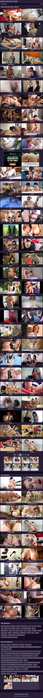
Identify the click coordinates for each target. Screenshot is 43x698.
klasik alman (3, 666)
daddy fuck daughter (27, 628)
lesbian (17, 630)
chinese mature (23, 632)
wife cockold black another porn (27, 655)
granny (6, 628)
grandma (37, 632)
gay (13, 630)
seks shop (17, 669)
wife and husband (11, 635)
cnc (24, 662)
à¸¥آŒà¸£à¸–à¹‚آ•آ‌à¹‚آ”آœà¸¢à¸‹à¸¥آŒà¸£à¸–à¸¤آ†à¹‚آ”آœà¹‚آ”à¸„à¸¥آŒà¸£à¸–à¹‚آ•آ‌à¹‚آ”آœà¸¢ (16, 664)
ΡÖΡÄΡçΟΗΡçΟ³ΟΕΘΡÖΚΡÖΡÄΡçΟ (7, 669)
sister (33, 632)
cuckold (28, 632)
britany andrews (15, 644)
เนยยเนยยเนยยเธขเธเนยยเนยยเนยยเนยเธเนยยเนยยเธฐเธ (21, 651)
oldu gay (8, 644)
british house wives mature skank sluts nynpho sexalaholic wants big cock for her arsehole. (22, 653)
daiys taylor (3, 673)
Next (28, 454)
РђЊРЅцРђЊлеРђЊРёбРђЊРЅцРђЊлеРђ (9, 660)
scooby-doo (13, 626)
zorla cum (21, 660)
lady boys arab (28, 644)
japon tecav (3, 655)
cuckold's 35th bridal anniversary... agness (9, 637)
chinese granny (4, 635)
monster (35, 664)
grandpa (39, 626)
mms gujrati (25, 669)
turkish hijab (34, 630)
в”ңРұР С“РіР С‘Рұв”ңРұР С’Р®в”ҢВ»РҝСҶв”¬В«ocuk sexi (12, 662)
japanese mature (24, 626)
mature (21, 630)
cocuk (2, 653)
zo (21, 669)
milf (32, 626)
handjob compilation (21, 635)
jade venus (9, 655)
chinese (18, 628)
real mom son (14, 673)
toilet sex (36, 655)
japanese (10, 632)
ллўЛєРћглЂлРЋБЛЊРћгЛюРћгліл (33, 662)
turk (29, 626)
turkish (10, 630)
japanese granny (4, 630)
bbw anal (13, 628)
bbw (9, 628)
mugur (2, 649)
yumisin (8, 673)
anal (35, 626)
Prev (15, 454)
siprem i (25, 660)
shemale (39, 630)
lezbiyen (29, 630)
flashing (33, 628)
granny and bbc (8, 649)
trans (25, 630)
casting (18, 626)
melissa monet (4, 632)
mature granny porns (5, 626)
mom (2, 628)
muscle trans (21, 644)
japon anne (3, 644)
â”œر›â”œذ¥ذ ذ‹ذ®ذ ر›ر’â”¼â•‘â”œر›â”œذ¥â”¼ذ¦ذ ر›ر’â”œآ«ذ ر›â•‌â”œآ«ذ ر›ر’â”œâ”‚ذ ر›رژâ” (23, 666)
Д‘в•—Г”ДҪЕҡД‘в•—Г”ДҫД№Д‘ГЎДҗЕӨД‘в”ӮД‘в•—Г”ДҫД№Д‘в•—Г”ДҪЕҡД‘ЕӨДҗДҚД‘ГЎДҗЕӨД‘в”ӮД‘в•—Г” (21, 646)
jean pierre (17, 655)
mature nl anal (16, 632)
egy (13, 655)
